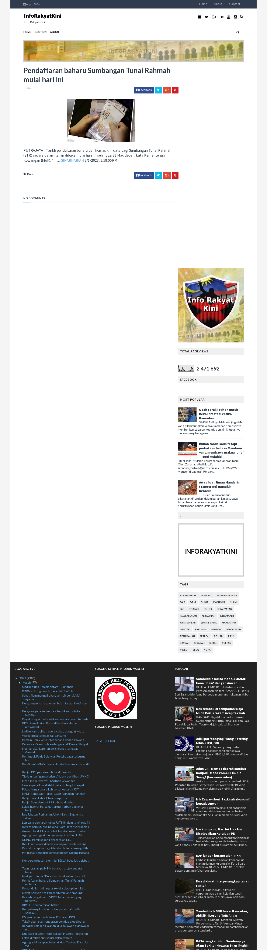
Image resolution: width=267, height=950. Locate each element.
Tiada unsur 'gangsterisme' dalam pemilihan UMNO (55, 574)
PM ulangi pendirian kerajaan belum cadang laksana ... (55, 652)
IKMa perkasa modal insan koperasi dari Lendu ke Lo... (54, 853)
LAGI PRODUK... (106, 538)
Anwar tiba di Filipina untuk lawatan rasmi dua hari (54, 629)
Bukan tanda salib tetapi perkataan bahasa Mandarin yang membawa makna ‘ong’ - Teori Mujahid (230, 247)
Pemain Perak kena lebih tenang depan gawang (53, 537)
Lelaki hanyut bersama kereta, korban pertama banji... (52, 606)
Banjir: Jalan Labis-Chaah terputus (44, 595)
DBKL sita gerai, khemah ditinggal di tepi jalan (52, 885)
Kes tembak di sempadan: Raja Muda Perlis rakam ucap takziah (220, 508)
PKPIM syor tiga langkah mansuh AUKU (48, 756)
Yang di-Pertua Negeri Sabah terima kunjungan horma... (53, 807)
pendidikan (242, 427)
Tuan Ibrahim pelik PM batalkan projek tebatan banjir (52, 667)
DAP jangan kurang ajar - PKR (218, 653)
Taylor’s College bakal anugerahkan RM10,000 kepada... (52, 865)
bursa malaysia (236, 393)
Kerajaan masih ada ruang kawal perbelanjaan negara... (51, 782)
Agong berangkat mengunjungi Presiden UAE (52, 633)
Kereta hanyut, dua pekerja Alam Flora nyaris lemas (55, 624)
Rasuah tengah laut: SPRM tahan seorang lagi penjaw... (52, 696)
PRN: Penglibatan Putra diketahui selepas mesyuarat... (49, 522)
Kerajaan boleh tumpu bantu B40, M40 (47, 880)
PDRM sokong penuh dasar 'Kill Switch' (47, 489)
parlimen (209, 427)
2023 (23, 476)
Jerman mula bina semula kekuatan (44, 834)
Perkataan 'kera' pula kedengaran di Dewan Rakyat (55, 542)
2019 (23, 927)
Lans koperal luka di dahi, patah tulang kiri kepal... (54, 583)
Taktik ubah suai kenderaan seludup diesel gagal (53, 719)
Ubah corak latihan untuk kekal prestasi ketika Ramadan (227, 211)
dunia (213, 399)
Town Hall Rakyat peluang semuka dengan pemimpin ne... (50, 891)
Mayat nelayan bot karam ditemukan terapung (52, 690)
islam (241, 399)
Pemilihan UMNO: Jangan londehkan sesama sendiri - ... (56, 563)
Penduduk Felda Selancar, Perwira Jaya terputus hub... (53, 555)
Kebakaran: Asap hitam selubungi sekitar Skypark (54, 818)
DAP (191, 399)
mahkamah (237, 420)
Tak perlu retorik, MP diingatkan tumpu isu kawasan (56, 839)
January (28, 910)
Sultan (235, 440)
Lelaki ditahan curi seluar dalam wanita (47, 735)
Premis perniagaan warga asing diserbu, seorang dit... (54, 828)
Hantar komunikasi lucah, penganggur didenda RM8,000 (52, 761)
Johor (216, 406)
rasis (240, 433)
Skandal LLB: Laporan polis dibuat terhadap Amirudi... (50, 547)
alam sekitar (197, 393)
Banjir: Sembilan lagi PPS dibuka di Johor (48, 600)
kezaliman (217, 413)
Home (212, 4)
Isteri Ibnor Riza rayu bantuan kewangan (48, 578)
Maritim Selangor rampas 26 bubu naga (47, 772)
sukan (222, 440)
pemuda (225, 427)
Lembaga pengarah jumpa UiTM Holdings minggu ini (56, 620)
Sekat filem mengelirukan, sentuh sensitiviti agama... (51, 495)
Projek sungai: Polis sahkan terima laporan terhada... (56, 517)
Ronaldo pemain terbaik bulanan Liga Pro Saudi (52, 801)
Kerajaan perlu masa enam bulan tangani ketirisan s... (54, 502)
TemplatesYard (50, 944)
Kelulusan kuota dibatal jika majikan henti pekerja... (55, 641)
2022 (23, 914)
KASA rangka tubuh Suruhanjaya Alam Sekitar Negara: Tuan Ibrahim (223, 741)
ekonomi (227, 399)
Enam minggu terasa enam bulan (43, 859)
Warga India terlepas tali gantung (44, 533)
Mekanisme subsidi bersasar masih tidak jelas (51, 901)
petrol (213, 433)
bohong (215, 393)
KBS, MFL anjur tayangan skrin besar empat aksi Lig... (53, 749)
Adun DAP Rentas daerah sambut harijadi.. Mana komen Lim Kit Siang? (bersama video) (221, 570)
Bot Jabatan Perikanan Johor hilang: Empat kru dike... (52, 614)
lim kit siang (218, 420)
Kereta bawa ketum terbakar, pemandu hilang (52, 797)
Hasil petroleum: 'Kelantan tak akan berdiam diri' (53, 674)
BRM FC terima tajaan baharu (41, 702)
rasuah (193, 440)
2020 (23, 923)
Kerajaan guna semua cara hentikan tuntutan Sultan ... (52, 510)
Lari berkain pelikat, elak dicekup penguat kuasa (53, 529)
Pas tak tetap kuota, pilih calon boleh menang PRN (55, 646)
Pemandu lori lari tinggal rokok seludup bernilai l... (54, 686)
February (29, 906)
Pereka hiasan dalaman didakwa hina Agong (50, 822)
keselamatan (197, 413)
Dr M (202, 399)
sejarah (208, 440)
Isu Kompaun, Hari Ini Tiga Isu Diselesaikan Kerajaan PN (219, 629)
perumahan (196, 433)
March (27, 480)
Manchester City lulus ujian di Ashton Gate (50, 793)
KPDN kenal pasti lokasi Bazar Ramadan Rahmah (53, 591)
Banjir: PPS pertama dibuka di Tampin (46, 570)
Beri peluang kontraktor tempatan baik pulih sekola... (51, 708)
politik (227, 433)
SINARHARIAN (63, 160)
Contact (243, 4)
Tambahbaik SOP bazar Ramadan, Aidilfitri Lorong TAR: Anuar (222, 711)
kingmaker (236, 413)
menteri (194, 427)
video (192, 447)
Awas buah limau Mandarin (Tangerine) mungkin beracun (228, 284)
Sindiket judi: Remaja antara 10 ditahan (47, 484)
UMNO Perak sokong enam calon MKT (47, 637)
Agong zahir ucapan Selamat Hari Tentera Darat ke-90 (56, 741)
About (227, 4)
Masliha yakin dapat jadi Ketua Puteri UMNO (51, 776)
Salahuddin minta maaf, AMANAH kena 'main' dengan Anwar (221, 478)
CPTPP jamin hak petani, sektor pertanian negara (54, 814)
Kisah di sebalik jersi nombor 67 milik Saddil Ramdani (56, 897)
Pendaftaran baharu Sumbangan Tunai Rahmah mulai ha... (53, 680)
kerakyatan (233, 406)
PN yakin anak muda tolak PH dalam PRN (48, 715)
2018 (23, 931)
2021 (23, 918)
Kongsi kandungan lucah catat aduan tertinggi (52, 788)
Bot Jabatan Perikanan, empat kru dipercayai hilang (55, 847)
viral (204, 447)
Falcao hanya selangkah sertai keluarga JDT (50, 587)
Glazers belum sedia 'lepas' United (44, 768)
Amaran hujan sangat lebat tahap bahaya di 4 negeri (56, 876)
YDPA (216, 447)
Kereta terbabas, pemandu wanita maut (48, 872)
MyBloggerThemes (94, 944)
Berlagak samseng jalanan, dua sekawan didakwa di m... (55, 725)
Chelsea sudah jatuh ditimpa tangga (45, 843)
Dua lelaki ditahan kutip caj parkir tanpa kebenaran (55, 731)
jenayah (202, 406)
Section (32, 32)
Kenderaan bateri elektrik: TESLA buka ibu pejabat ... (55, 659)
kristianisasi (197, 420)
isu (190, 406)
